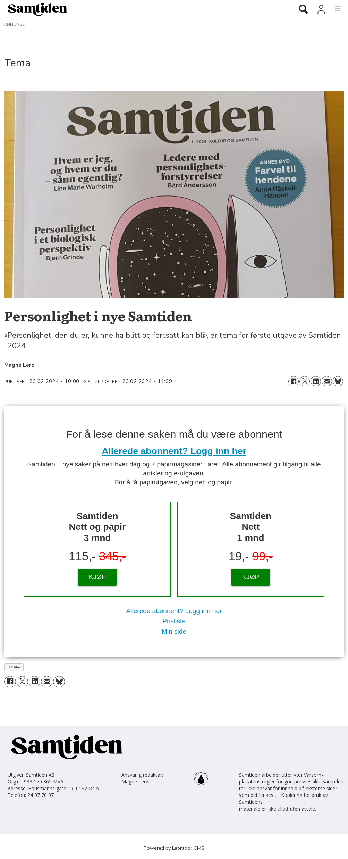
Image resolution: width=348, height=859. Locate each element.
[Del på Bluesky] (338, 381)
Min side (174, 631)
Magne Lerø (135, 781)
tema (14, 667)
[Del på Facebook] (293, 381)
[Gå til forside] (34, 9)
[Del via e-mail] (327, 381)
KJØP (97, 577)
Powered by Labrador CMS (174, 847)
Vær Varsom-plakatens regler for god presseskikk (281, 778)
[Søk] (303, 9)
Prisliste (174, 621)
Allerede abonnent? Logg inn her (174, 451)
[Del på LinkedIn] (316, 381)
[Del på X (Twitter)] (304, 381)
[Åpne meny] (334, 9)
